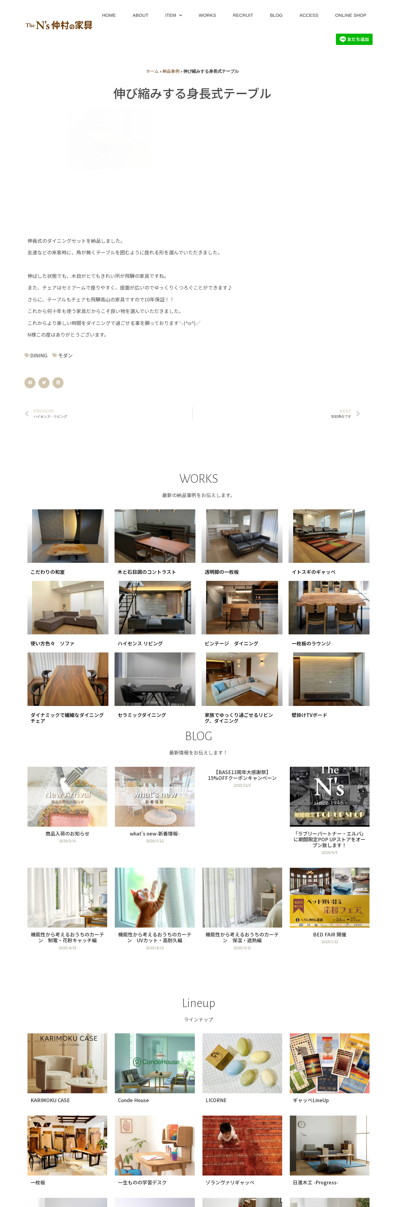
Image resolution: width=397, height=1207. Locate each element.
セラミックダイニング (142, 592)
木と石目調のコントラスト (147, 449)
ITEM (173, 15)
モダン (65, 233)
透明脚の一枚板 (222, 449)
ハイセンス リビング (140, 521)
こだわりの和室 (48, 449)
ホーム (152, 71)
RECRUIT (243, 15)
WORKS (207, 15)
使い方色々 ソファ (53, 521)
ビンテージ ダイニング (231, 521)
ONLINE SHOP (350, 15)
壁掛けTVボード (309, 592)
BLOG (276, 15)
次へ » (221, 1172)
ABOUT (140, 15)
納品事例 (171, 71)
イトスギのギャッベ (314, 449)
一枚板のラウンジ (311, 521)
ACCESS (309, 15)
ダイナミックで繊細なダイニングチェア (67, 595)
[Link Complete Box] (67, 691)
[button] (29, 260)
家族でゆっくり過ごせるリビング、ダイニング (239, 595)
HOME (109, 15)
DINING (38, 233)
